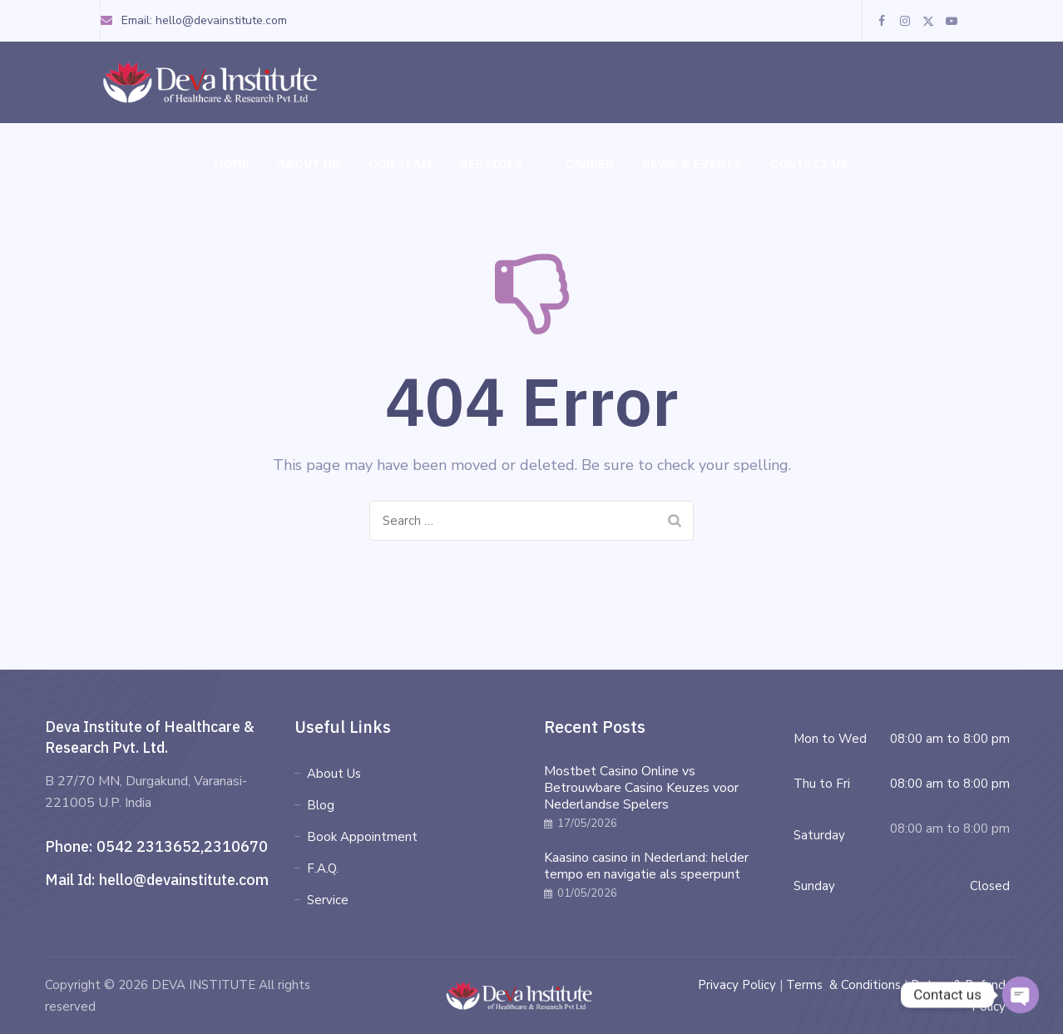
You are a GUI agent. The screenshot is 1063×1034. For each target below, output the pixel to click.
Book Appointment (362, 837)
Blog (320, 805)
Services (498, 164)
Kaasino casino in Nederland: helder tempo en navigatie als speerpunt (646, 866)
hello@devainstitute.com (184, 879)
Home (232, 163)
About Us (309, 163)
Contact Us (809, 163)
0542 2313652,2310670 (182, 846)
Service (328, 900)
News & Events (692, 163)
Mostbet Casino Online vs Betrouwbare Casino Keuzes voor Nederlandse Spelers (641, 788)
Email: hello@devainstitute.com (193, 20)
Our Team (400, 163)
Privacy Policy (737, 985)
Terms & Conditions (843, 985)
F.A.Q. (323, 868)
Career (590, 163)
